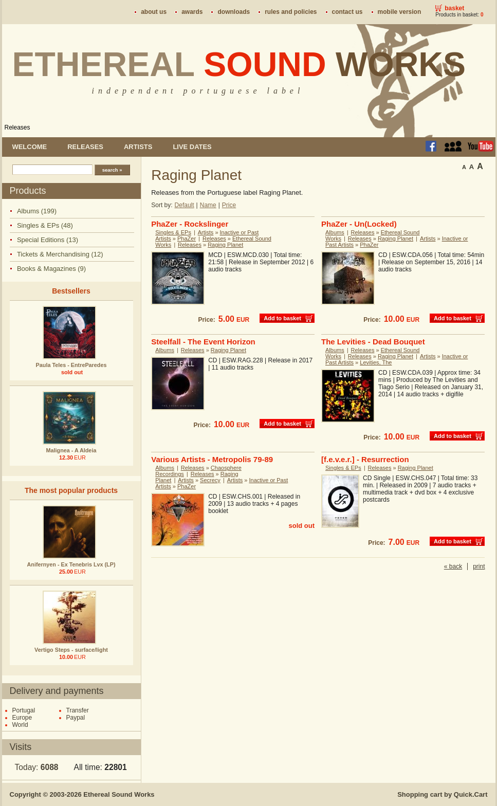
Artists (138, 147)
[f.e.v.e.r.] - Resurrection (365, 459)
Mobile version (399, 11)
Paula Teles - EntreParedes (71, 365)
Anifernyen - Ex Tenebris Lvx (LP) (71, 564)
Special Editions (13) (47, 240)
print (479, 566)
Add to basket (282, 318)
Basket (454, 8)
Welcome (29, 147)
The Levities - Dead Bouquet (373, 341)
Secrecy (210, 480)
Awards (192, 11)
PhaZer (186, 238)
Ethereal (239, 64)
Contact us (347, 11)
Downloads (233, 11)
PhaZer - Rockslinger (189, 223)
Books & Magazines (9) (51, 268)
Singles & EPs (173, 232)
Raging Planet (225, 245)
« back (453, 566)
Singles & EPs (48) (45, 225)
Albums (334, 232)
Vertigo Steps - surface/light (71, 650)
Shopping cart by (442, 794)
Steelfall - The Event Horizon (203, 341)
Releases (17, 127)
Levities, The (376, 362)
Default (184, 205)
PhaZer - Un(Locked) (359, 223)
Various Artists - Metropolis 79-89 (212, 459)
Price (229, 205)
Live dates (192, 147)
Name (208, 205)
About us (154, 11)
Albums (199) (37, 211)
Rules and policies (291, 11)
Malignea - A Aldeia (71, 450)
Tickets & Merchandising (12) (60, 254)
